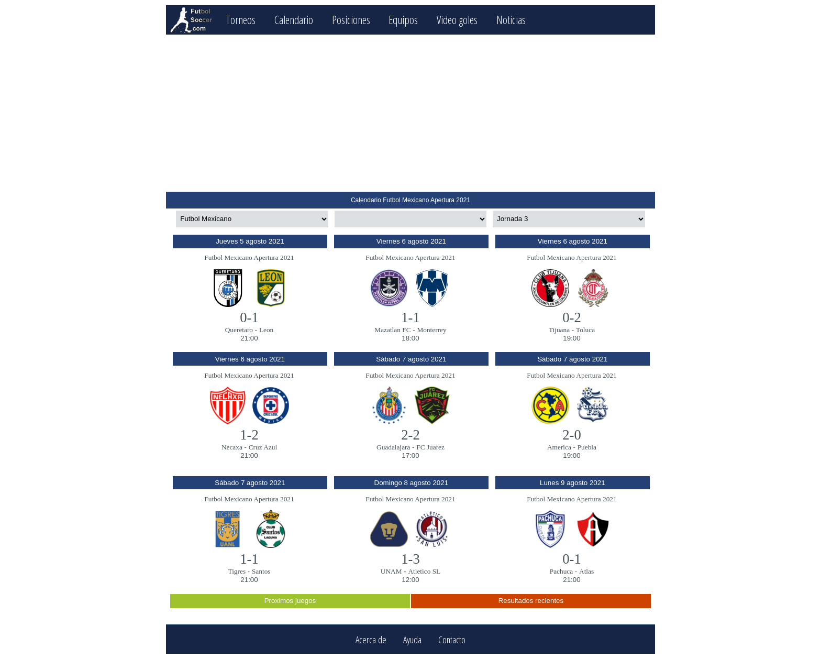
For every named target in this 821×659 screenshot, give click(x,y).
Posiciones (351, 19)
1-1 (410, 317)
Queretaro (239, 330)
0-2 (571, 317)
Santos (261, 571)
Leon (266, 330)
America (559, 447)
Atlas (586, 571)
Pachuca (561, 571)
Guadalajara (393, 447)
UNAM (391, 571)
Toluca (585, 330)
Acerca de (371, 639)
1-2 (249, 435)
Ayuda (412, 639)
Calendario (293, 19)
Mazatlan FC (392, 330)
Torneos (241, 19)
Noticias (511, 19)
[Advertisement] (410, 113)
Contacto (451, 639)
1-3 (410, 559)
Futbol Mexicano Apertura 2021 (249, 257)
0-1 (249, 317)
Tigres (237, 571)
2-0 (571, 435)
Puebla (587, 447)
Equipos (403, 19)
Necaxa (231, 447)
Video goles (457, 19)
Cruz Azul (263, 447)
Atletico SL (424, 571)
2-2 (410, 435)
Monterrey (431, 330)
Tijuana (559, 330)
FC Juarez (430, 447)
